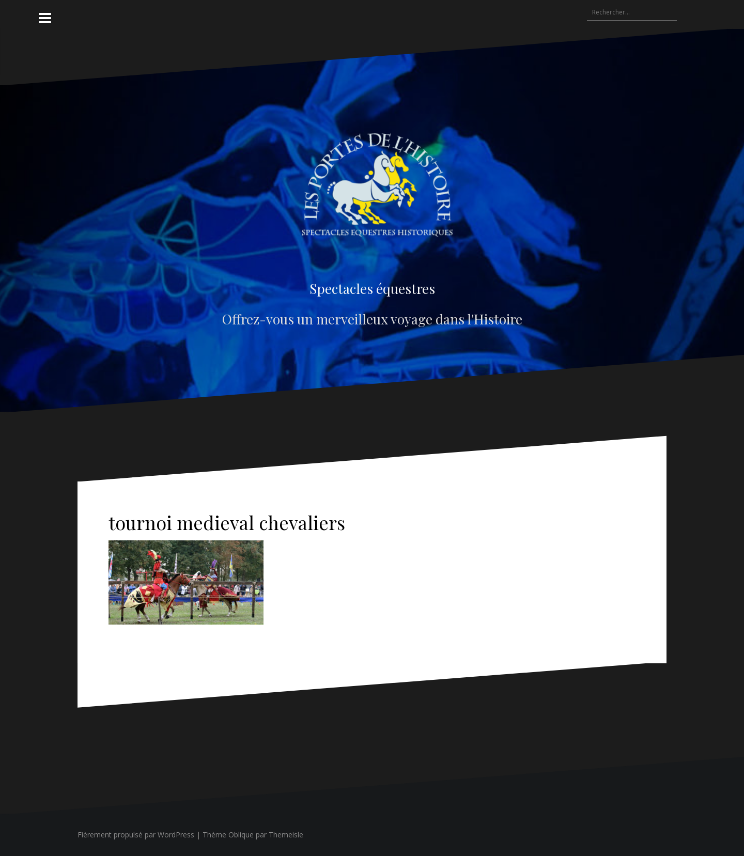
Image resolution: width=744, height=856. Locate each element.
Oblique (241, 834)
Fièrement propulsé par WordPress (136, 834)
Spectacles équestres (372, 288)
